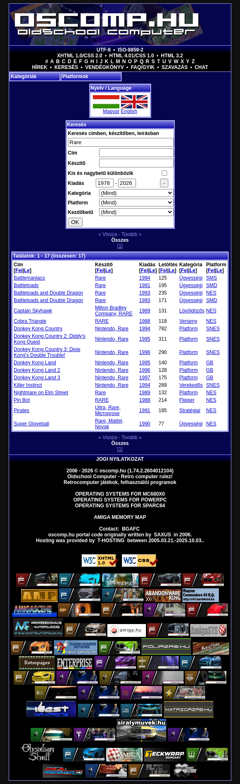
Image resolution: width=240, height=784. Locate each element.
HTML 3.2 (172, 56)
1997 (144, 378)
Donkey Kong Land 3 (37, 378)
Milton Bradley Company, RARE (113, 311)
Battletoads (26, 285)
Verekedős (191, 385)
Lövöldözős (192, 311)
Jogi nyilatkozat (120, 459)
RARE (102, 321)
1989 (144, 311)
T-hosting (110, 540)
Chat (201, 67)
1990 (144, 424)
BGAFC (131, 529)
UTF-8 (104, 50)
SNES (213, 329)
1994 (144, 278)
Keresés (66, 67)
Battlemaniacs (29, 278)
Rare (100, 278)
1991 (144, 285)
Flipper (187, 400)
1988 (144, 321)
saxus (162, 535)
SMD (211, 285)
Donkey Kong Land (35, 363)
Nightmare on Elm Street (41, 393)
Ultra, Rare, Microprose (107, 410)
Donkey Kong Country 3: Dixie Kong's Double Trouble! (47, 352)
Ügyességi (191, 278)
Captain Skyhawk (33, 311)
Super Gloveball (31, 424)
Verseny (188, 321)
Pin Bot (22, 400)
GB (209, 363)
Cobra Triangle (30, 321)
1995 (144, 339)
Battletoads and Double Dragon (48, 293)
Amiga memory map (120, 517)
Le (27, 270)
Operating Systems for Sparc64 (120, 506)
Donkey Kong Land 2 (37, 370)
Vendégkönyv (104, 67)
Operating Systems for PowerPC (120, 500)
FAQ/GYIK (143, 67)
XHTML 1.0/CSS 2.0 (79, 56)
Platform (188, 329)
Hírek (39, 67)
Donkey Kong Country (38, 329)
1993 (144, 293)
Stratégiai (190, 410)
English (129, 111)
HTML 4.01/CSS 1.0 (131, 56)
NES (211, 293)
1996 (144, 352)
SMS (211, 278)
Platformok (75, 76)
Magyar (111, 111)
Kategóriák (23, 76)
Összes (119, 240)
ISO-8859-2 (130, 50)
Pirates (21, 410)
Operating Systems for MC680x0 (120, 494)
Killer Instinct (28, 385)
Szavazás (175, 67)
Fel (18, 270)
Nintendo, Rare (111, 329)
